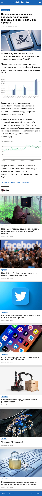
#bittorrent (15, 182)
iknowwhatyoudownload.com (12, 106)
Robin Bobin (21, 2)
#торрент (5, 182)
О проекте (35, 493)
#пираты (25, 182)
